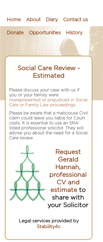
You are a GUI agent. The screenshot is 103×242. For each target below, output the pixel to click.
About (33, 20)
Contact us (75, 20)
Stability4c (48, 226)
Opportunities (45, 33)
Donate (15, 33)
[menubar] (51, 26)
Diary (52, 20)
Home (14, 20)
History (74, 33)
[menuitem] (13, 19)
